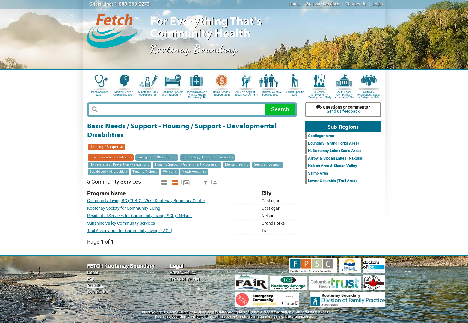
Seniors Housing (267, 164)
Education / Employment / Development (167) (319, 94)
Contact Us (355, 4)
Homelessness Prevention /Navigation (120, 164)
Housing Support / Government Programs (187, 164)
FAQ (91, 279)
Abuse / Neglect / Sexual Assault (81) (246, 93)
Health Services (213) (99, 93)
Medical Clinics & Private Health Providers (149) (197, 94)
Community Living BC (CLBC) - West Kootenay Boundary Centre (146, 200)
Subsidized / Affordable (108, 172)
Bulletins (95, 285)
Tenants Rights (144, 172)
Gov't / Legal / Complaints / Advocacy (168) (344, 94)
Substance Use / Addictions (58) (148, 93)
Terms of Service (185, 279)
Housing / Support (106, 147)
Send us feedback (343, 111)
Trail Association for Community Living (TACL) (129, 230)
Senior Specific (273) (295, 93)
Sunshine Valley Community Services (121, 223)
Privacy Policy (183, 272)
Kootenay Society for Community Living (123, 208)
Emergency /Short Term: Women (207, 157)
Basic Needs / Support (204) (221, 93)
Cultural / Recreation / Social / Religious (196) (368, 94)
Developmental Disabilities (111, 157)
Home (294, 4)
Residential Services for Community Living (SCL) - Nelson (139, 215)
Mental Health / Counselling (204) (123, 93)
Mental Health (237, 164)
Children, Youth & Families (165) (271, 93)
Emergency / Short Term (156, 157)
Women (170, 172)
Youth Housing (194, 172)
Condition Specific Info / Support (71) (172, 93)
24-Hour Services (322, 4)
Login (377, 4)
